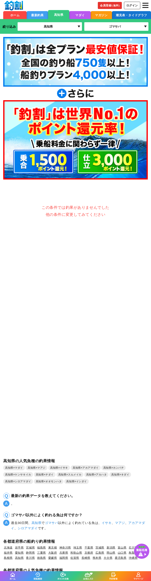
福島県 (41, 547)
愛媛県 (52, 557)
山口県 (122, 552)
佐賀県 (74, 557)
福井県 (8, 552)
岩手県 (19, 547)
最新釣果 (37, 15)
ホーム (15, 15)
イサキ (107, 523)
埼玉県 (77, 547)
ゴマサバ (51, 523)
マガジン (101, 15)
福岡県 (63, 557)
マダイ (80, 15)
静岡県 (30, 552)
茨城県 (99, 547)
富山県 (122, 547)
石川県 (133, 547)
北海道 (8, 547)
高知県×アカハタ (96, 474)
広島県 (99, 552)
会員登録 (110, 5)
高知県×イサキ (59, 467)
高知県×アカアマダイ (86, 467)
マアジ (120, 523)
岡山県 (111, 552)
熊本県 (97, 557)
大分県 (108, 557)
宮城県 (30, 547)
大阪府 (52, 552)
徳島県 (41, 557)
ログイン (132, 5)
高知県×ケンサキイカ (18, 474)
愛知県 (19, 552)
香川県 (30, 557)
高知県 (58, 14)
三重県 (41, 552)
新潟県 (111, 547)
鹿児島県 (120, 557)
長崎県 (86, 557)
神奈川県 (65, 547)
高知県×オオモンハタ (49, 481)
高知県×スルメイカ (70, 474)
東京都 (52, 547)
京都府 (89, 552)
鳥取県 (133, 552)
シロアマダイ (28, 528)
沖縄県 (133, 557)
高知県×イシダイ (76, 481)
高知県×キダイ (120, 474)
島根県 (8, 557)
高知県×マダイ (14, 467)
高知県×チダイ (45, 474)
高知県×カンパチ (113, 467)
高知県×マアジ (36, 467)
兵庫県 (63, 552)
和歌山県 (76, 552)
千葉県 (89, 547)
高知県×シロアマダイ (18, 481)
